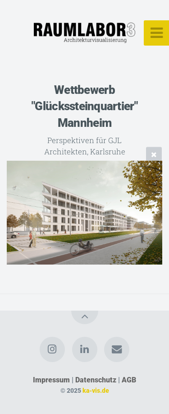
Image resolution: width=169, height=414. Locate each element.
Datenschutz (95, 380)
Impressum (51, 380)
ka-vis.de (95, 391)
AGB (129, 380)
